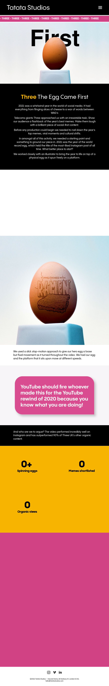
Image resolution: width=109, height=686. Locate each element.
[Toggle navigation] (100, 7)
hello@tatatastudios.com (54, 681)
